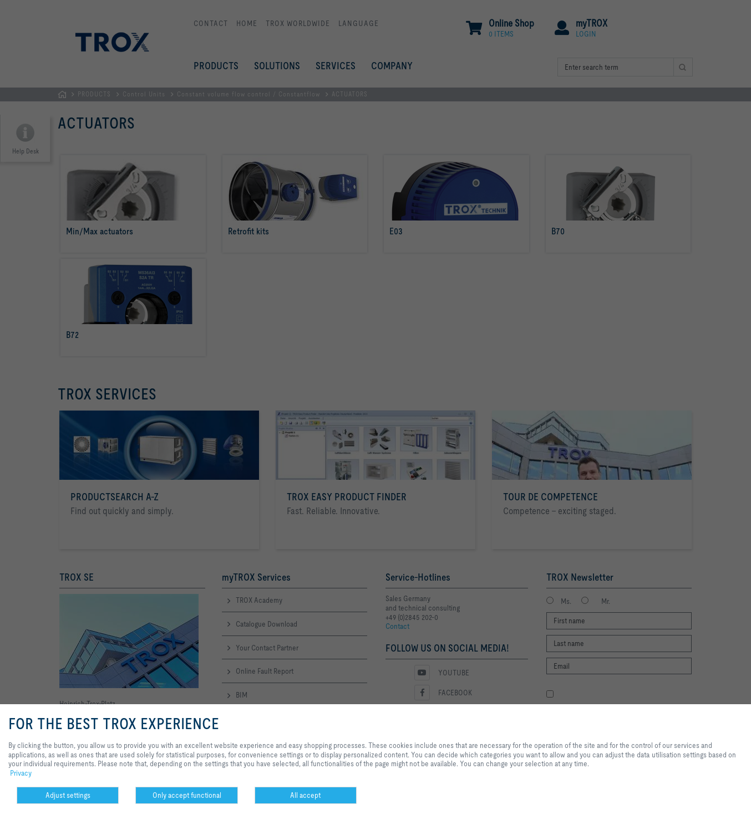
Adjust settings (67, 795)
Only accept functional (187, 795)
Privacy (21, 772)
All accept (305, 795)
